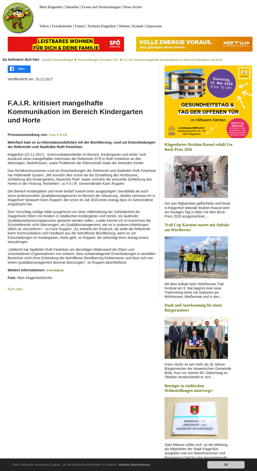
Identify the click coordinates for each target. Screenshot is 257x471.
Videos (44, 26)
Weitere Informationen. (135, 465)
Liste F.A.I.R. (58, 135)
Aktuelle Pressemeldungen (57, 60)
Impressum (154, 26)
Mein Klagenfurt (51, 7)
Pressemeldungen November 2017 (98, 60)
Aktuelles (72, 7)
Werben (124, 26)
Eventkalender (62, 26)
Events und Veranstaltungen (101, 7)
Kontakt (138, 26)
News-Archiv (132, 7)
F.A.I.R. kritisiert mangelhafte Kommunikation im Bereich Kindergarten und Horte (172, 60)
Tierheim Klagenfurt (101, 26)
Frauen (80, 26)
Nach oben (15, 289)
